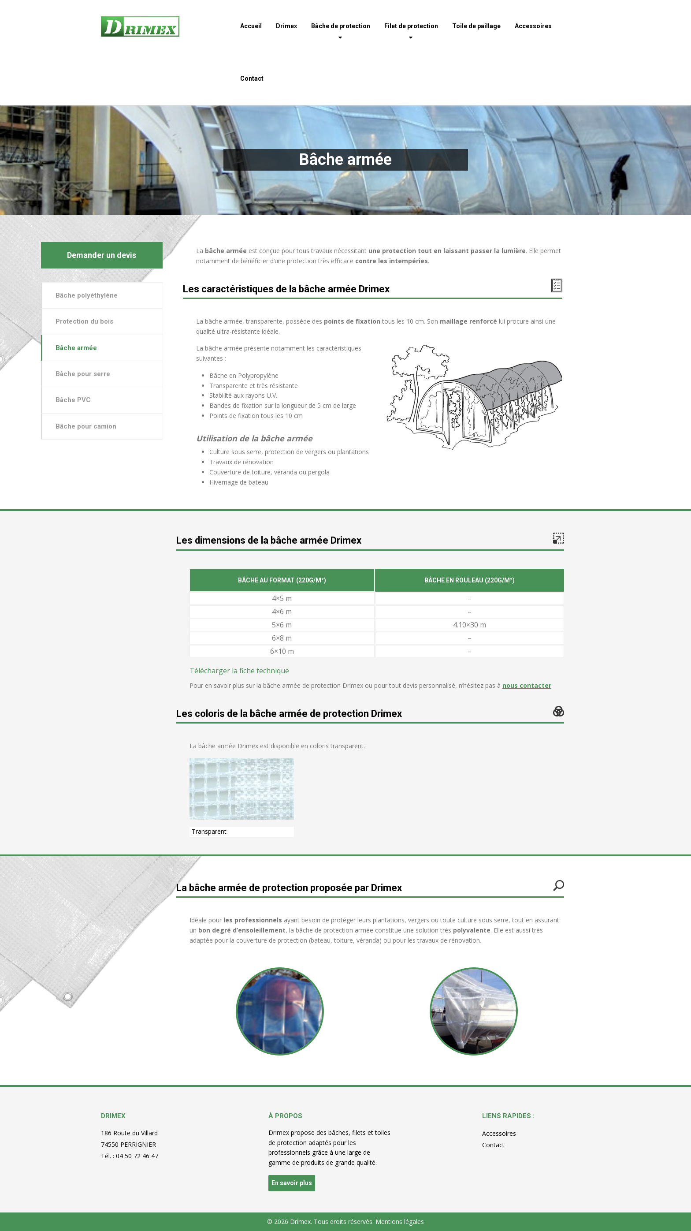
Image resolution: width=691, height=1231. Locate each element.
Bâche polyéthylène (87, 295)
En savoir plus (291, 1182)
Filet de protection (411, 26)
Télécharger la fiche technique (239, 670)
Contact (252, 78)
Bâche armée (76, 348)
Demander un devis (101, 255)
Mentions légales (399, 1221)
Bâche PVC (73, 400)
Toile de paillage (476, 26)
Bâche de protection (340, 26)
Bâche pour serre (83, 374)
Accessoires (533, 26)
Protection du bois (84, 321)
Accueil (251, 26)
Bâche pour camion (86, 426)
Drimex (286, 26)
